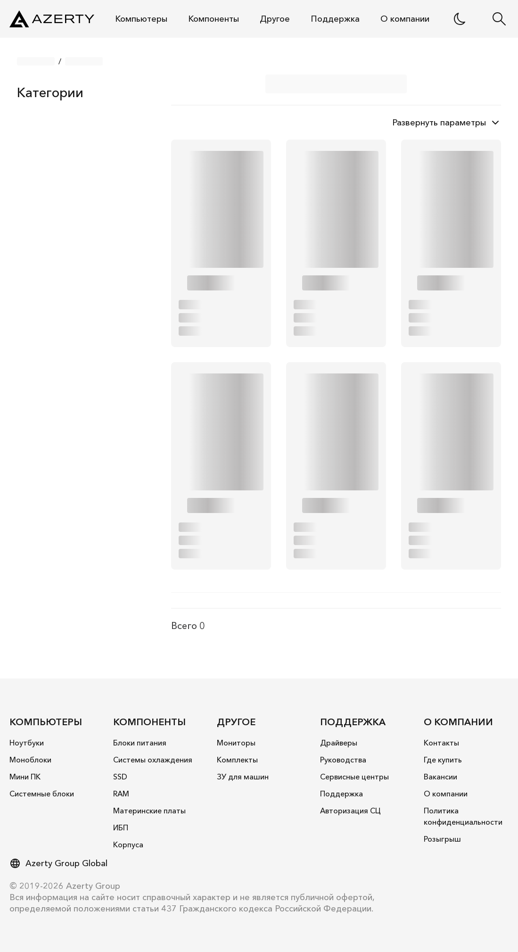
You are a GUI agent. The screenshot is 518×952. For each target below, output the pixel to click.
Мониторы (236, 742)
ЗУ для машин (243, 776)
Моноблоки (30, 759)
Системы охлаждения (152, 759)
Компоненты (213, 19)
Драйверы (338, 742)
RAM (121, 793)
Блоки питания (139, 742)
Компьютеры (141, 19)
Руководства (343, 759)
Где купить (443, 759)
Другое (275, 19)
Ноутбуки (26, 742)
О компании (404, 19)
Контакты (441, 742)
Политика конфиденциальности (463, 816)
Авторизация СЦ (350, 810)
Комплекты (237, 759)
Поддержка (335, 19)
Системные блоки (41, 793)
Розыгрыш (442, 839)
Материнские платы (149, 810)
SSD (120, 776)
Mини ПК (25, 776)
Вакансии (440, 776)
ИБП (120, 827)
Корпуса (128, 844)
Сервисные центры (354, 776)
